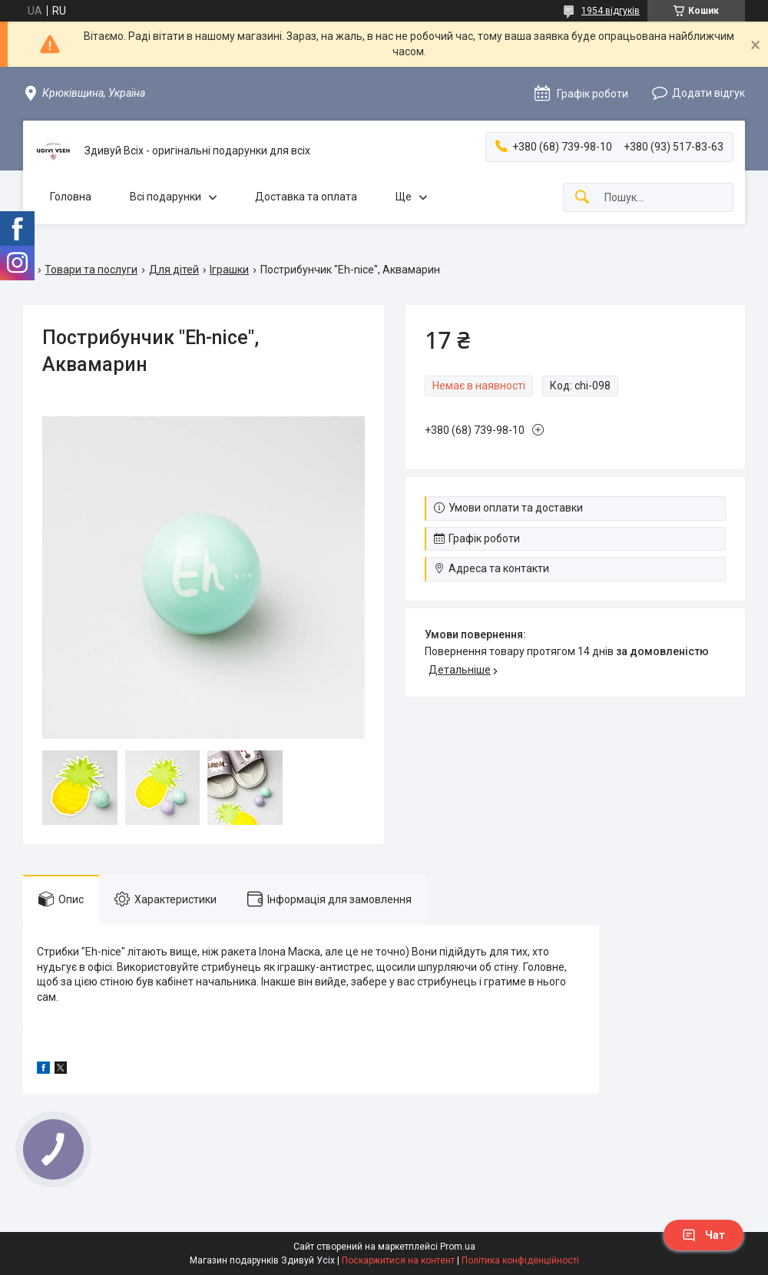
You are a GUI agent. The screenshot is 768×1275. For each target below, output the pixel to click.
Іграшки (229, 269)
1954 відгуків (610, 10)
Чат (703, 1235)
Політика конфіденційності (520, 1260)
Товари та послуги (91, 269)
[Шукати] (582, 198)
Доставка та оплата (306, 196)
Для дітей (174, 269)
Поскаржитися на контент (398, 1260)
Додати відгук (708, 93)
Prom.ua (457, 1246)
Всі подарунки (165, 196)
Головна (70, 196)
